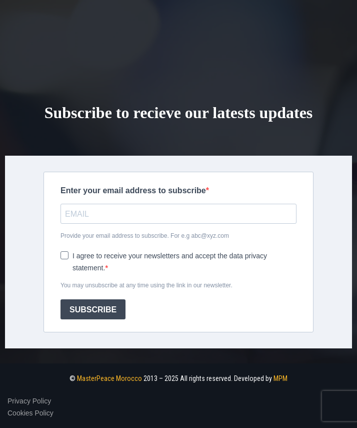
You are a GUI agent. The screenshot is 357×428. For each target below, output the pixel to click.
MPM (281, 378)
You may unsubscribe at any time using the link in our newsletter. (146, 285)
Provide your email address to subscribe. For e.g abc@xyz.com (144, 235)
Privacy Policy (29, 401)
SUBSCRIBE (93, 309)
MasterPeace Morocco (109, 378)
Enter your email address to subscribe (133, 190)
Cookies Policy (31, 413)
